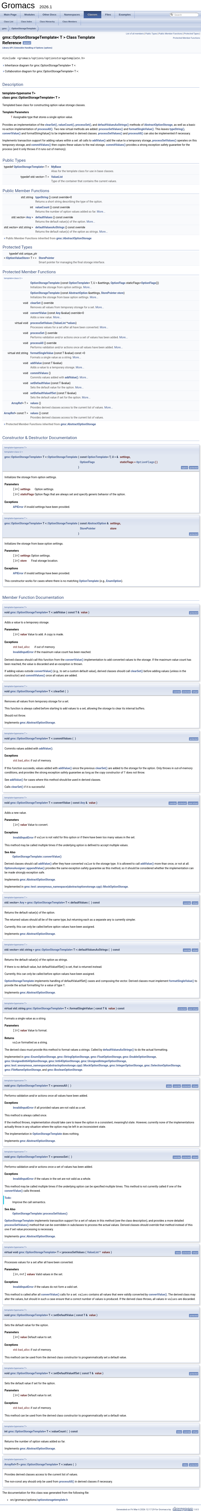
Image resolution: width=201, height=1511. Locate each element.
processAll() (45, 128)
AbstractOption (78, 292)
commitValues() (41, 144)
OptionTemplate (79, 282)
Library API (7, 48)
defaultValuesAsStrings (50, 227)
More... (101, 211)
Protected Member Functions (186, 38)
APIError (18, 506)
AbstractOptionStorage (158, 124)
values (72, 322)
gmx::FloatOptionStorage (105, 1055)
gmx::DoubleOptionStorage (139, 1055)
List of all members (135, 33)
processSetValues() (111, 128)
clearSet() (51, 124)
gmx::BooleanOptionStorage (65, 1068)
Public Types (151, 33)
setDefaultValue (40, 382)
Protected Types (191, 33)
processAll (36, 342)
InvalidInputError (23, 651)
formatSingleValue (41, 352)
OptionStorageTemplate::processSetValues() (40, 1212)
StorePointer (46, 257)
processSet (37, 332)
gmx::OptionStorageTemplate (22, 456)
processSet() (83, 124)
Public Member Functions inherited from (47, 238)
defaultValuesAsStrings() (113, 124)
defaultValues (43, 217)
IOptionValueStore (17, 257)
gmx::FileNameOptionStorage (23, 1068)
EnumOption (113, 580)
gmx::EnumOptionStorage (40, 1055)
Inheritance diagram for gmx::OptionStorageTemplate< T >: (39, 65)
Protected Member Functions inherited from (49, 424)
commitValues (39, 372)
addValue (36, 362)
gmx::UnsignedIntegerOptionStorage (103, 1059)
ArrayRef (16, 403)
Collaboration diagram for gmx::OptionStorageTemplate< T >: (40, 71)
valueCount (42, 207)
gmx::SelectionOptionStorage (162, 1064)
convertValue (38, 312)
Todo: (8, 1196)
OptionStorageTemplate (24, 28)
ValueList (57, 176)
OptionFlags (118, 282)
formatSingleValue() (141, 128)
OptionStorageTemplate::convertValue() (37, 856)
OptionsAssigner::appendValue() (25, 867)
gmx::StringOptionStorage (73, 1055)
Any (28, 217)
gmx (4, 28)
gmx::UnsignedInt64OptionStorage (26, 1059)
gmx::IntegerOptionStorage (126, 1064)
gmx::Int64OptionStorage (64, 1059)
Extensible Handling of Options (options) (33, 48)
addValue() (99, 140)
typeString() (177, 128)
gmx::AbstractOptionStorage (74, 238)
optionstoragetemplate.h (52, 1498)
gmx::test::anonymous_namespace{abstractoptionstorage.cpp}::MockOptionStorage (76, 885)
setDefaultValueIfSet (43, 392)
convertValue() (11, 133)
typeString (41, 197)
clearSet (35, 302)
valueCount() (66, 124)
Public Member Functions (170, 33)
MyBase (56, 166)
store (120, 292)
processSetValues (41, 322)
